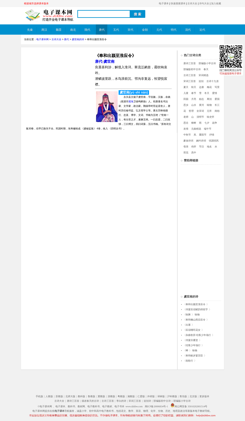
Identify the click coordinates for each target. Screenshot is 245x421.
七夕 (206, 122)
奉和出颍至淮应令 (195, 304)
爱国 (217, 99)
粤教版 (121, 396)
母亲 (185, 146)
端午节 (207, 128)
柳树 (193, 122)
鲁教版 (91, 396)
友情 (185, 128)
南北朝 (73, 31)
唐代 (102, 29)
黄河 (201, 105)
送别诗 (147, 400)
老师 (185, 116)
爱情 (214, 93)
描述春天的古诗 (90, 400)
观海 (130, 101)
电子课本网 (42, 39)
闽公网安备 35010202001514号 (189, 406)
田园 (185, 99)
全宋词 (200, 111)
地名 (209, 146)
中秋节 (187, 134)
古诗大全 (192, 3)
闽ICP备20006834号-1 (156, 406)
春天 (206, 69)
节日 (201, 146)
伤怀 (193, 146)
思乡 (185, 105)
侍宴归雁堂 (192, 340)
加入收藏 (216, 3)
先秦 (30, 29)
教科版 (81, 396)
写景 (217, 87)
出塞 (188, 324)
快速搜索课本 (178, 3)
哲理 (191, 111)
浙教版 (111, 396)
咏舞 (188, 314)
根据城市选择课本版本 (36, 3)
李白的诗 (121, 400)
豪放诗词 (188, 140)
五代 (116, 29)
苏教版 (59, 396)
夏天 (185, 87)
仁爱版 (141, 396)
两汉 (44, 29)
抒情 (211, 134)
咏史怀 (210, 116)
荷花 (185, 152)
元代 (159, 29)
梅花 (209, 87)
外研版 (151, 396)
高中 (193, 152)
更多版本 (204, 396)
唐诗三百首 (189, 63)
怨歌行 (189, 360)
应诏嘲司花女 (193, 330)
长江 (217, 105)
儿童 (185, 93)
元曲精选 (196, 128)
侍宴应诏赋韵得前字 (197, 309)
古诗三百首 (189, 75)
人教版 (49, 396)
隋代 (87, 29)
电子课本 (164, 3)
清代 (188, 29)
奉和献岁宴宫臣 (194, 355)
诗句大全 (204, 3)
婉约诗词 (201, 140)
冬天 (206, 93)
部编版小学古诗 (207, 63)
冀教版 (101, 396)
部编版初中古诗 (192, 69)
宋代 (130, 29)
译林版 (161, 396)
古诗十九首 (212, 81)
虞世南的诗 (78, 39)
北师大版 (70, 396)
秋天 (193, 87)
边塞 (201, 87)
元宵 (209, 111)
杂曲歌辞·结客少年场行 (198, 335)
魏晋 (59, 29)
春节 (193, 93)
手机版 (39, 396)
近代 (202, 29)
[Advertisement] (58, 79)
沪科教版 (172, 396)
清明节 (200, 116)
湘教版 (131, 396)
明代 (173, 29)
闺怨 (217, 111)
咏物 (209, 105)
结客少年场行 (193, 345)
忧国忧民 (214, 140)
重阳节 (202, 134)
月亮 (193, 99)
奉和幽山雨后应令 (195, 319)
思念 (185, 122)
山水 (193, 105)
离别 (209, 99)
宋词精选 (203, 75)
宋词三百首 (189, 81)
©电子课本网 (45, 406)
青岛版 (183, 396)
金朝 (145, 29)
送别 (201, 81)
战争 (214, 122)
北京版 (193, 396)
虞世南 (108, 61)
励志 (201, 99)
